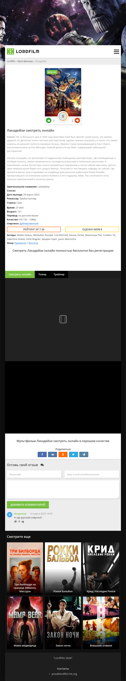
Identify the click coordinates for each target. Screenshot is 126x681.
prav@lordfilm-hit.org (64, 674)
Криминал (20, 243)
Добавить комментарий (27, 504)
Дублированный (29, 223)
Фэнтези (33, 243)
